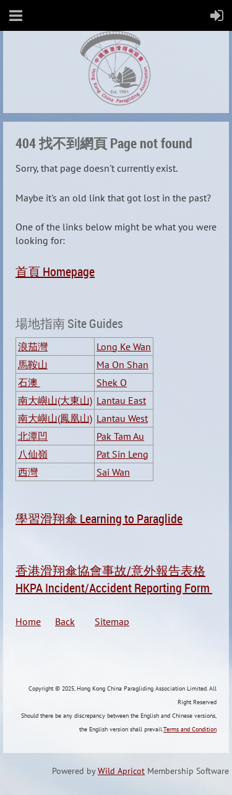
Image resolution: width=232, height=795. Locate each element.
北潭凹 (33, 436)
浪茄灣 (33, 346)
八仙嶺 (33, 454)
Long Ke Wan (124, 346)
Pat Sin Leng (122, 454)
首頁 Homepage (55, 271)
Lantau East (121, 400)
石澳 (29, 382)
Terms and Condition (190, 729)
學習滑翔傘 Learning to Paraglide (99, 518)
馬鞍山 (33, 364)
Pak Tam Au (120, 436)
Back (75, 621)
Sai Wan (113, 472)
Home (35, 621)
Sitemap (112, 621)
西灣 (28, 472)
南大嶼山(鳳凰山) (55, 418)
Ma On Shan (122, 364)
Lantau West (122, 418)
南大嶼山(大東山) (55, 400)
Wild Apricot (121, 770)
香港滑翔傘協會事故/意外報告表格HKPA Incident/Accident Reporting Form (113, 579)
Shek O (112, 382)
